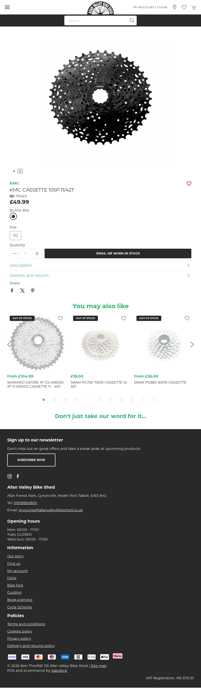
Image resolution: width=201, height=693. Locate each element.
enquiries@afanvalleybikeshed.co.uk (51, 510)
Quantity (17, 245)
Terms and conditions (26, 624)
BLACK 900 (19, 210)
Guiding (14, 592)
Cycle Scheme (19, 607)
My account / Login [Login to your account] (150, 7)
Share (15, 283)
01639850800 (25, 503)
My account (17, 571)
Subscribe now (31, 460)
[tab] (43, 400)
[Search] (100, 20)
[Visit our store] (174, 7)
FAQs (11, 578)
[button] (7, 7)
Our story (15, 556)
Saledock (59, 670)
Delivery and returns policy (31, 646)
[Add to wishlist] (123, 318)
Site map (99, 666)
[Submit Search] (132, 20)
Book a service (20, 600)
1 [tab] (20, 171)
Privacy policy (19, 638)
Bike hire (15, 585)
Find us (13, 563)
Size (13, 227)
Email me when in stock (118, 253)
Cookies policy (19, 631)
